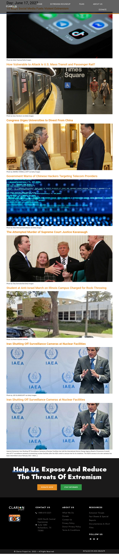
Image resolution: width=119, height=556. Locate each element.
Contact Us (67, 521)
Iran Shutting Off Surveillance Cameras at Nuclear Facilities (46, 399)
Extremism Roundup (60, 4)
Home (39, 4)
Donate (103, 9)
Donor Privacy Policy (71, 528)
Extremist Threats (96, 515)
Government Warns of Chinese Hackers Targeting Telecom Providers (52, 176)
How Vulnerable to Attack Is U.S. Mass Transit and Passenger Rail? (51, 64)
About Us (97, 4)
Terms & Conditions (71, 532)
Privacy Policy (68, 525)
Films (82, 4)
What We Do (68, 514)
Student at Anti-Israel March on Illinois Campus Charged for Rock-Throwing (56, 288)
